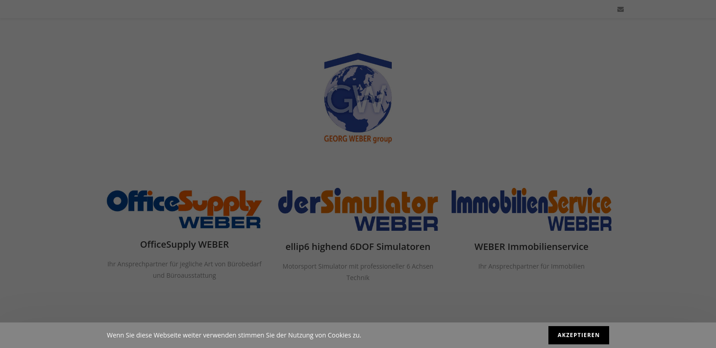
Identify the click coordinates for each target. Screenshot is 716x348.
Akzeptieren (579, 335)
